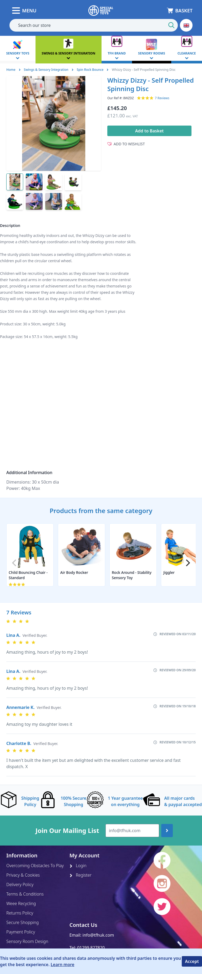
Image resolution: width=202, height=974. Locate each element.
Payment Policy (20, 932)
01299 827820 (91, 948)
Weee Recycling (21, 903)
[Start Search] (171, 25)
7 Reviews (162, 98)
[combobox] (93, 25)
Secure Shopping (22, 922)
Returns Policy (19, 913)
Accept (192, 961)
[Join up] (167, 830)
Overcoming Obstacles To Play (35, 865)
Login (78, 865)
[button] (186, 25)
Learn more (62, 964)
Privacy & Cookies (23, 875)
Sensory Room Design (27, 941)
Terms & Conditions (25, 894)
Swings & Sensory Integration (46, 69)
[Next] (187, 563)
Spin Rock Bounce (90, 69)
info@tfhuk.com (98, 935)
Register (80, 875)
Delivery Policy (19, 884)
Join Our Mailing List (67, 830)
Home (11, 69)
